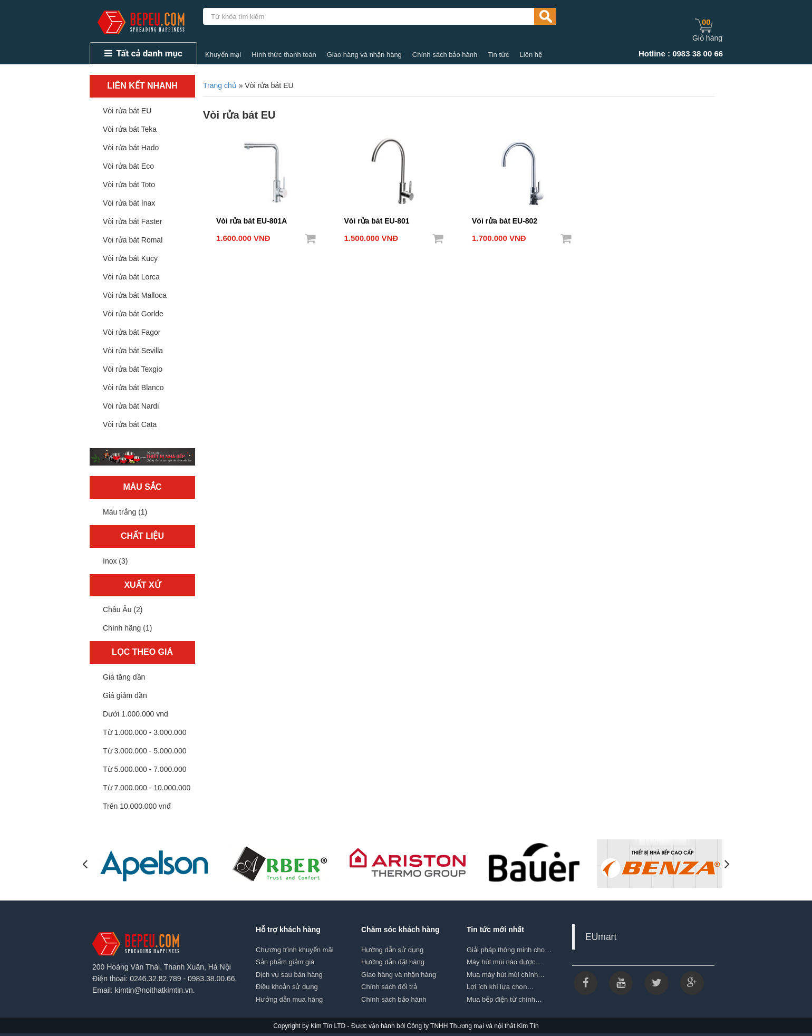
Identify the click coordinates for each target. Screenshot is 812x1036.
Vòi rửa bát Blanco (133, 387)
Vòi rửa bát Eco (128, 166)
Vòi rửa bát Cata (130, 424)
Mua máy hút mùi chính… (506, 975)
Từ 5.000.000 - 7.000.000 (144, 769)
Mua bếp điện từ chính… (504, 999)
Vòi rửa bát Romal (132, 240)
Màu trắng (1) (125, 512)
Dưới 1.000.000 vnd (135, 714)
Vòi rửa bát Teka (130, 129)
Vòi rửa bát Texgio (132, 369)
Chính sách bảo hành (444, 55)
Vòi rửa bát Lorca (131, 277)
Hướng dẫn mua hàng (289, 999)
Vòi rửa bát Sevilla (133, 350)
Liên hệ (531, 55)
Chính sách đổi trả (389, 987)
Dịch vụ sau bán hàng (289, 975)
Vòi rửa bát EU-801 (377, 221)
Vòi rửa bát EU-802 (504, 221)
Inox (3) (115, 561)
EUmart (600, 937)
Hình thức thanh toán (284, 55)
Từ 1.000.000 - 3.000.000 (144, 732)
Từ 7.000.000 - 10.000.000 (146, 787)
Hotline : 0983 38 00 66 (681, 53)
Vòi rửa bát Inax (129, 203)
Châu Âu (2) (122, 609)
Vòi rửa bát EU (127, 110)
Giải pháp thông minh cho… (509, 950)
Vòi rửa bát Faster (132, 221)
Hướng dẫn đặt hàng (392, 962)
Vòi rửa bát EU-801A (251, 221)
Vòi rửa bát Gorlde (133, 313)
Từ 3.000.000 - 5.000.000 (144, 751)
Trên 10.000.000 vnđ (137, 806)
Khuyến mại (223, 55)
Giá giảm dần (125, 695)
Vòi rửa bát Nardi (131, 406)
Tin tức (498, 55)
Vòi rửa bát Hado (131, 147)
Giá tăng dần (124, 677)
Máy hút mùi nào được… (504, 962)
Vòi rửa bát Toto (129, 184)
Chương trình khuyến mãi (295, 950)
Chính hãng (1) (127, 628)
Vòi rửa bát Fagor (131, 332)
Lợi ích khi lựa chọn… (500, 987)
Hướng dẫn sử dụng (392, 950)
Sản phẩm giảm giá (285, 962)
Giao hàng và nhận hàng (364, 55)
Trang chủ (220, 85)
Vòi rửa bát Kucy (130, 258)
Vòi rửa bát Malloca (135, 295)
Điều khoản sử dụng (287, 987)
